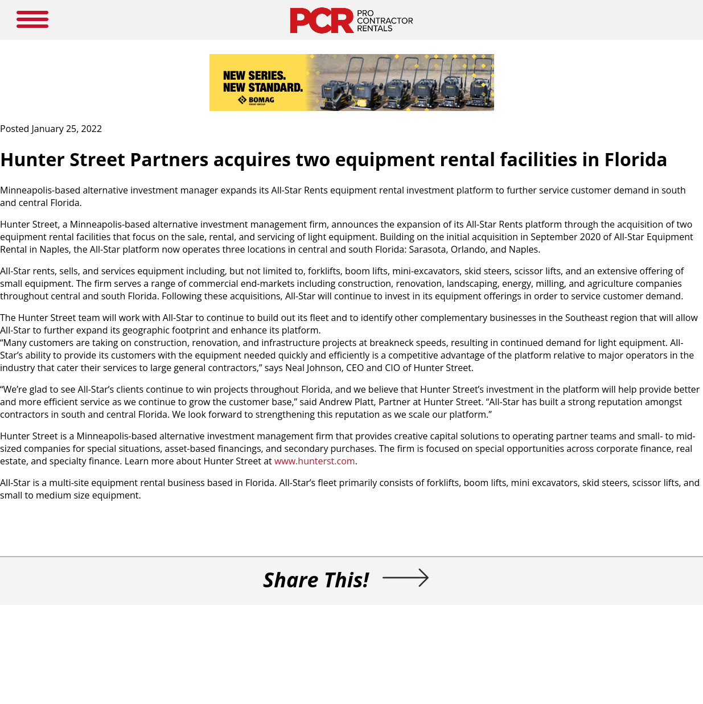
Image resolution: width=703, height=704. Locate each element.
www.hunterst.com (314, 461)
